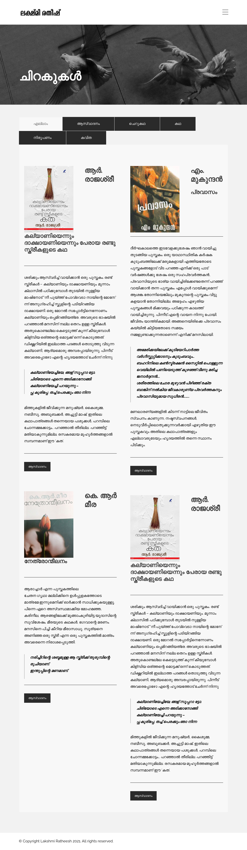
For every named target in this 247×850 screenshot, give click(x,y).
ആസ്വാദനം (37, 466)
